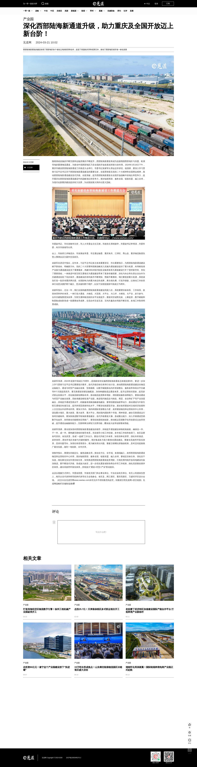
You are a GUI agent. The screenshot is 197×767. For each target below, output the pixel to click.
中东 (46, 11)
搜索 (44, 3)
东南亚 (59, 11)
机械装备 (111, 11)
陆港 (83, 11)
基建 (100, 11)
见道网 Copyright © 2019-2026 (52, 758)
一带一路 (26, 11)
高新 (66, 11)
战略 (37, 11)
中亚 (52, 11)
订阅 (168, 4)
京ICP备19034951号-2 (73, 758)
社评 (125, 11)
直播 (131, 11)
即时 (92, 11)
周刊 (119, 11)
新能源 (73, 11)
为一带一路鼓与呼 (30, 4)
